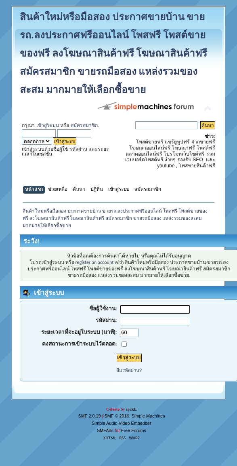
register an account (95, 262)
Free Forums (133, 430)
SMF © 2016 (117, 415)
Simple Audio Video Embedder (121, 423)
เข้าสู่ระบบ (47, 125)
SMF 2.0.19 (89, 415)
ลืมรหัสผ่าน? (129, 370)
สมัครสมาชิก (84, 125)
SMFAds (105, 430)
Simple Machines (148, 415)
